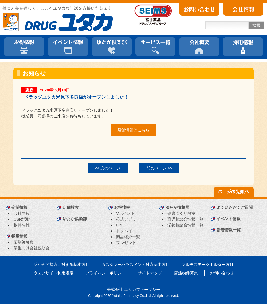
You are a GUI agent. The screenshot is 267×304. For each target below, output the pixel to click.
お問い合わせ (222, 273)
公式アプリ (126, 219)
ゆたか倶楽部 (75, 218)
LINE (120, 225)
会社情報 (22, 213)
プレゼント (126, 242)
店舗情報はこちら (133, 130)
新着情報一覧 (229, 230)
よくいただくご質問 (235, 207)
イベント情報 (229, 218)
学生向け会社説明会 (32, 248)
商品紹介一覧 (128, 236)
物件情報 (22, 225)
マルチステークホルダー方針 (208, 264)
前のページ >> (159, 168)
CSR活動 (22, 219)
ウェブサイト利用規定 (53, 273)
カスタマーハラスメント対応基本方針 (135, 264)
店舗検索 (71, 207)
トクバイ (124, 231)
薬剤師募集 (24, 242)
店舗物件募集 (186, 273)
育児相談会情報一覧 (185, 219)
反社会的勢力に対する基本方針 (61, 264)
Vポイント (125, 213)
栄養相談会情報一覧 (185, 225)
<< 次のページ (108, 168)
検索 (256, 25)
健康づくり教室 (181, 213)
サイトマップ (150, 273)
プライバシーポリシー (105, 273)
